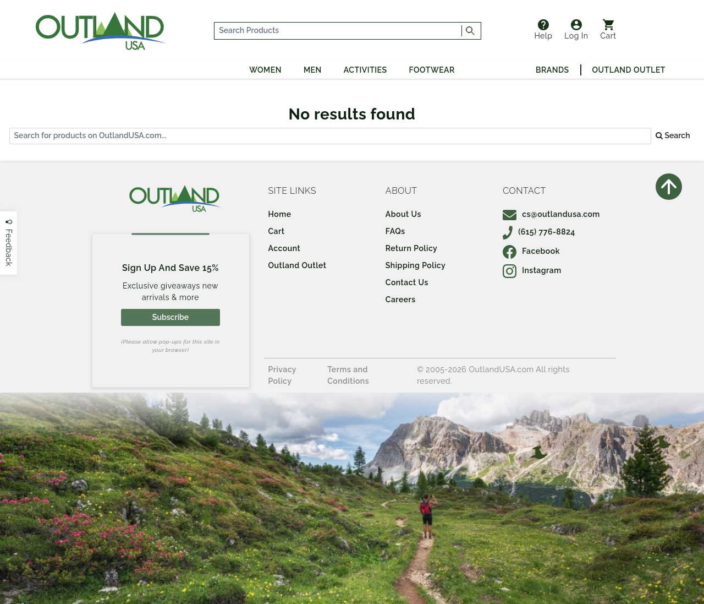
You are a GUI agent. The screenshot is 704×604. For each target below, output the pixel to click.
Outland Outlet (629, 70)
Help (543, 29)
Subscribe (170, 317)
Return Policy (411, 248)
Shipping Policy (416, 265)
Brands (552, 70)
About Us (403, 214)
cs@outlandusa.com (551, 214)
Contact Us (407, 282)
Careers (401, 299)
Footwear (432, 70)
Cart (609, 29)
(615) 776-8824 (539, 231)
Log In (576, 29)
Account (284, 248)
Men (313, 70)
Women (265, 70)
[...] (338, 31)
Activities (365, 70)
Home (280, 214)
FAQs (395, 231)
